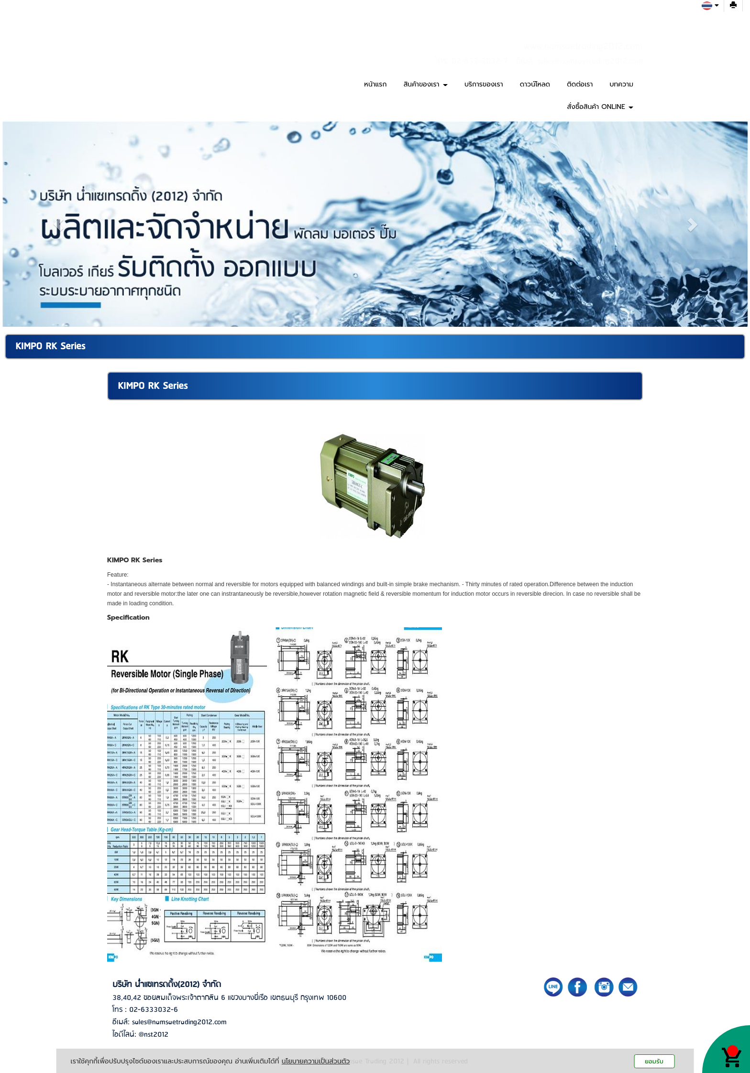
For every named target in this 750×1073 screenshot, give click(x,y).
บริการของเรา (483, 84)
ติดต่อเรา (580, 84)
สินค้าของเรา (426, 84)
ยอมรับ (654, 1061)
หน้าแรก (375, 84)
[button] (58, 224)
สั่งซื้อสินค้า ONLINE (600, 107)
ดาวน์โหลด (535, 84)
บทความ (621, 84)
